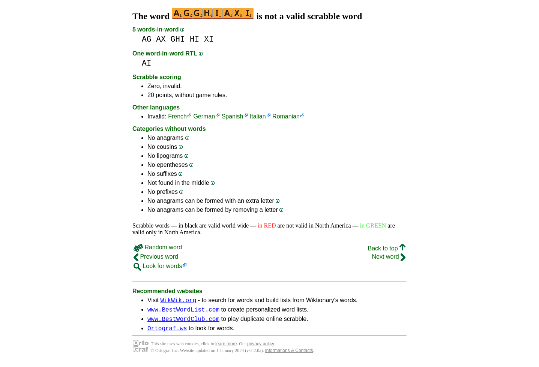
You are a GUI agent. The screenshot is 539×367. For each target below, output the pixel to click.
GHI (178, 39)
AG (147, 39)
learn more (226, 348)
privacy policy (260, 348)
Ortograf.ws (167, 332)
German (204, 116)
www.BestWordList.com (183, 311)
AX (161, 39)
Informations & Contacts (289, 355)
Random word (158, 247)
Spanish (232, 116)
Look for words (158, 266)
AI (147, 63)
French (177, 116)
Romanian (286, 116)
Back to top (387, 248)
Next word (388, 256)
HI (195, 39)
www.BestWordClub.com (183, 322)
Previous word (156, 256)
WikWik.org (178, 301)
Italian (258, 116)
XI (209, 39)
